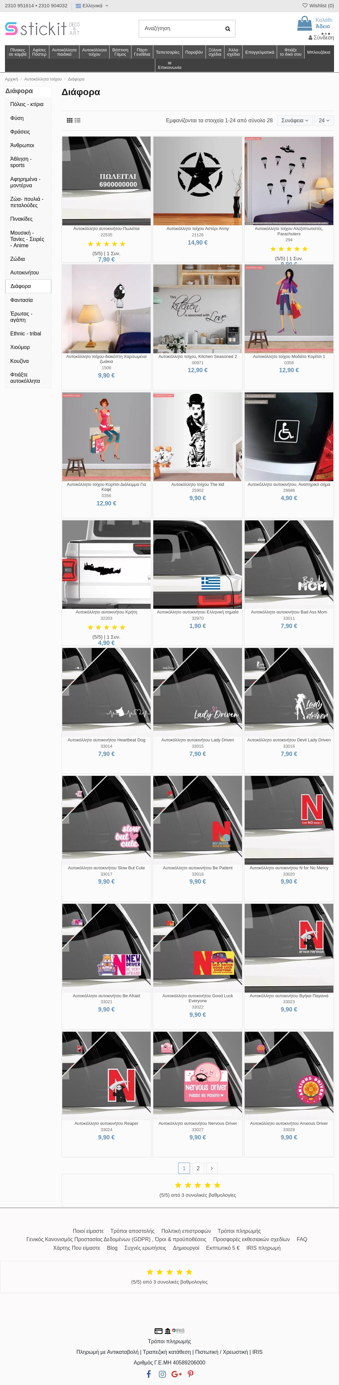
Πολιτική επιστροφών (186, 1231)
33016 (289, 746)
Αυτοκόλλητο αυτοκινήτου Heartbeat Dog (106, 739)
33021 (107, 1001)
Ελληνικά (93, 5)
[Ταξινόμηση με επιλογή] (295, 120)
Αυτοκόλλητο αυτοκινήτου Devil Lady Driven (289, 739)
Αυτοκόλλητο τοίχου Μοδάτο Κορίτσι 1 (289, 356)
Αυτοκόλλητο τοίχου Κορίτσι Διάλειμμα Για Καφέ (106, 487)
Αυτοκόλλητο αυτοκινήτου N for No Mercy (289, 867)
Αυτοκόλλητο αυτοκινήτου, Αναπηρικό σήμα (289, 484)
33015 (198, 746)
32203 (107, 618)
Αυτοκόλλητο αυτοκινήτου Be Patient (197, 867)
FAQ (302, 1239)
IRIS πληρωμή (263, 1248)
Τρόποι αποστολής (133, 1231)
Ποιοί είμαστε (88, 1231)
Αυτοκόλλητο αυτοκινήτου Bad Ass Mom (289, 611)
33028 (289, 1129)
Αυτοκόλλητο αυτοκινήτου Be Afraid (106, 995)
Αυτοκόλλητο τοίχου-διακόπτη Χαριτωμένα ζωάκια (106, 359)
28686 (289, 490)
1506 (106, 367)
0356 (106, 495)
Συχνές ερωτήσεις (145, 1248)
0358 (289, 362)
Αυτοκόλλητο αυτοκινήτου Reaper (106, 1123)
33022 (198, 1007)
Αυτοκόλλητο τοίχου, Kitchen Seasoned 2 (198, 356)
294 (288, 239)
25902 (198, 490)
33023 (289, 1001)
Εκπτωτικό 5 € (223, 1248)
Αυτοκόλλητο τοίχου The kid (197, 484)
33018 (198, 874)
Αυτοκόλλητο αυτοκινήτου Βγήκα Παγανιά (289, 995)
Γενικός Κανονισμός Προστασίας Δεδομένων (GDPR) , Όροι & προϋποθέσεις (116, 1239)
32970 (198, 618)
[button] (233, 52)
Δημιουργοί (186, 1248)
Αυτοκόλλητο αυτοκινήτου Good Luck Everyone (198, 998)
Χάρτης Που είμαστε (76, 1248)
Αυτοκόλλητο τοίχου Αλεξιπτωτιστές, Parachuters (289, 231)
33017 (107, 874)
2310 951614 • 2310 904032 (36, 5)
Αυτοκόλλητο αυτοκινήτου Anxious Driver (289, 1123)
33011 (289, 618)
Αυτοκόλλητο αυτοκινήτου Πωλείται (106, 228)
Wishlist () (318, 5)
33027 (198, 1129)
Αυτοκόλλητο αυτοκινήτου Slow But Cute (106, 867)
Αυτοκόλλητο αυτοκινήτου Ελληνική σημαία (197, 611)
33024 (107, 1129)
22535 (107, 234)
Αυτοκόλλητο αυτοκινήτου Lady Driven (198, 739)
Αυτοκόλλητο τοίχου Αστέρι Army (198, 228)
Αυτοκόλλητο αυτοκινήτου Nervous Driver (198, 1123)
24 (324, 120)
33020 (289, 874)
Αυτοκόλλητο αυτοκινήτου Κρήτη (106, 611)
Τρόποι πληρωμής (239, 1231)
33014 (107, 746)
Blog (112, 1248)
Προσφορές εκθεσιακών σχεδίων (251, 1239)
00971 (198, 362)
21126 (198, 234)
